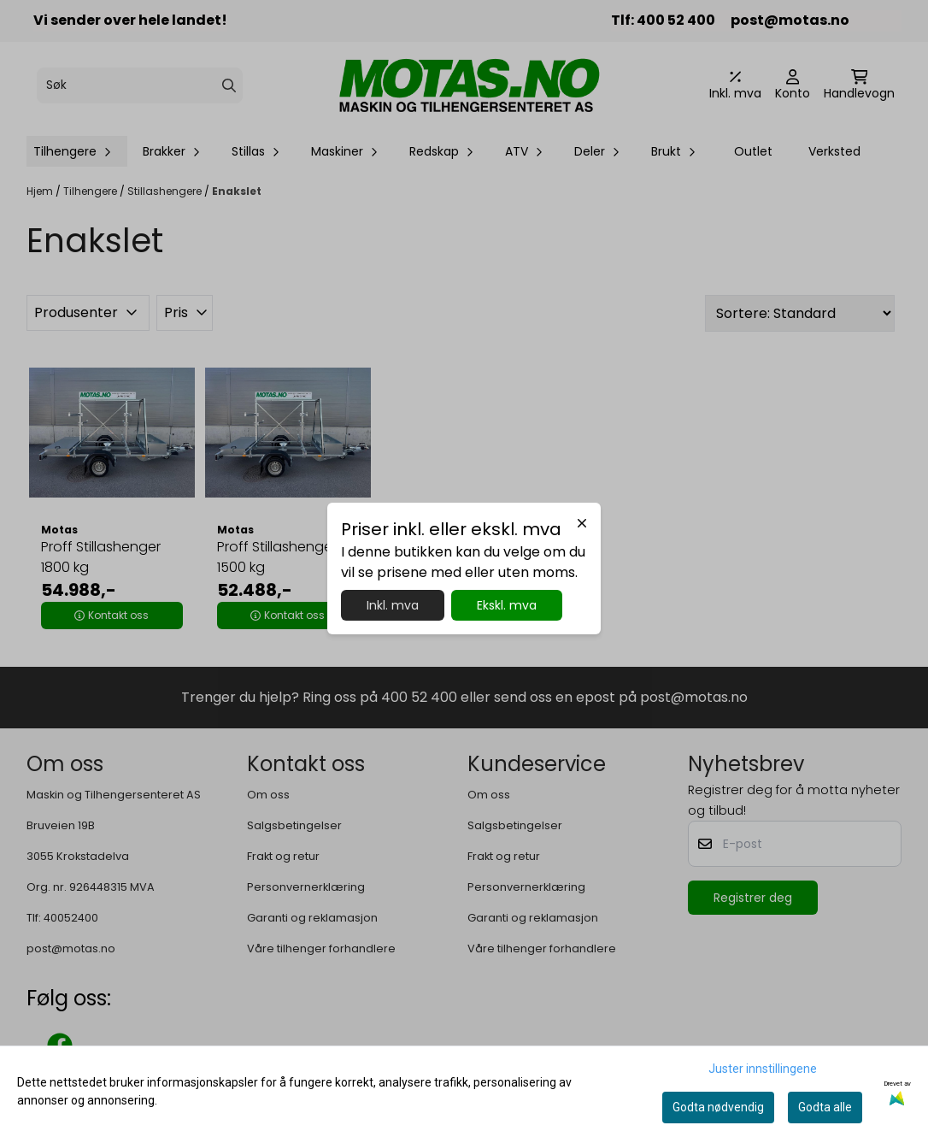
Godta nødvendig (718, 1107)
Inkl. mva (393, 605)
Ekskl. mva (507, 605)
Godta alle (825, 1107)
